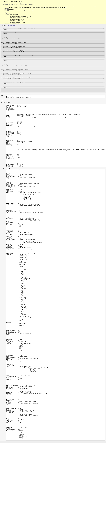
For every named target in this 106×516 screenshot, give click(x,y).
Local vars (5, 31)
